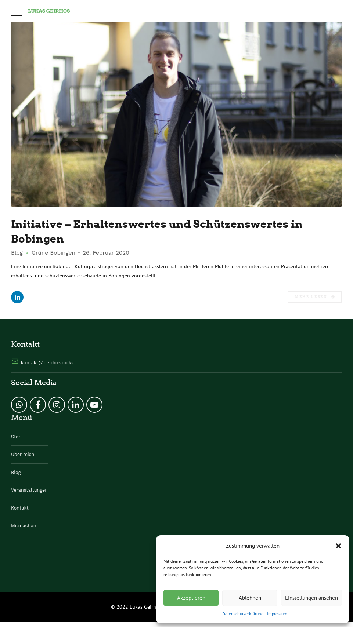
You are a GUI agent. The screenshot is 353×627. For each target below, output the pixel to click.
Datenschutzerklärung (242, 613)
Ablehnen (250, 597)
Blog (17, 253)
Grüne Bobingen (53, 253)
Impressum (277, 613)
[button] (338, 546)
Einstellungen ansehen (311, 597)
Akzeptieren (191, 597)
